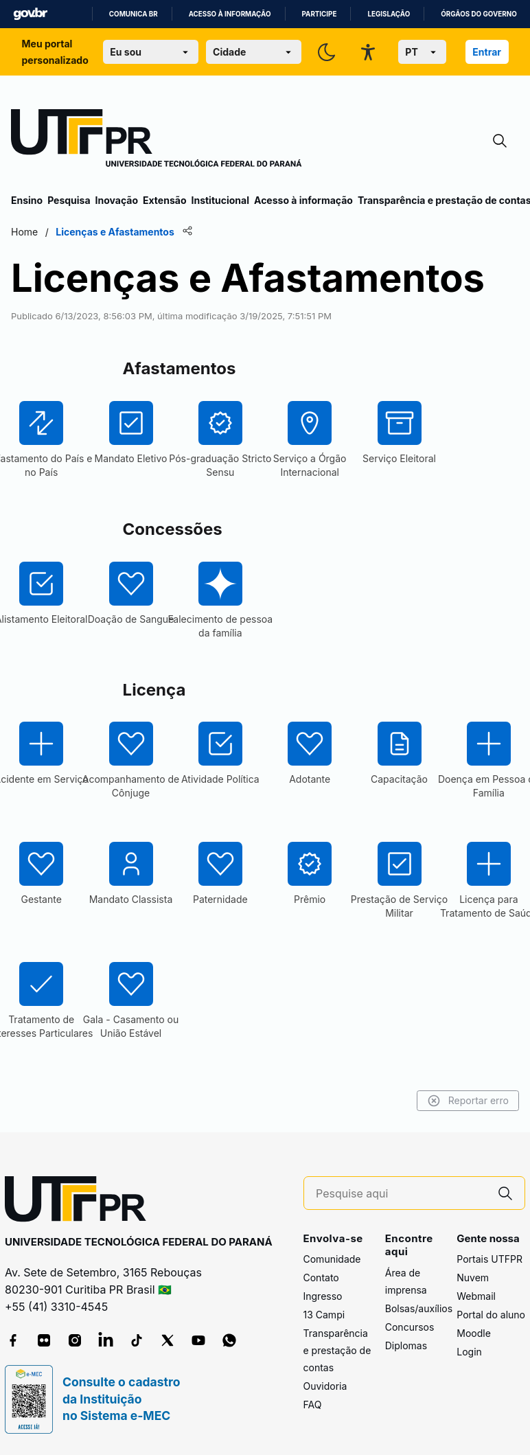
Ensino (27, 200)
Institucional (220, 200)
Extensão (164, 200)
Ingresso (323, 1296)
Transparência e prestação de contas (337, 1350)
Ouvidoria (325, 1386)
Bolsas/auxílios (418, 1308)
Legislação (388, 14)
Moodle (474, 1333)
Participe (319, 14)
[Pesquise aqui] (401, 1194)
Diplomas (406, 1345)
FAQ (312, 1404)
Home (24, 232)
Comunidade (332, 1259)
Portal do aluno (491, 1314)
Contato (321, 1277)
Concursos (410, 1327)
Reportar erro (468, 1101)
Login (469, 1351)
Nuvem (473, 1277)
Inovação (116, 200)
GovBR (30, 14)
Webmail (476, 1296)
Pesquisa (68, 200)
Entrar (486, 52)
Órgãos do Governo (478, 14)
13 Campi (324, 1314)
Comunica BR (133, 14)
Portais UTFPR (489, 1259)
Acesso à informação (230, 14)
